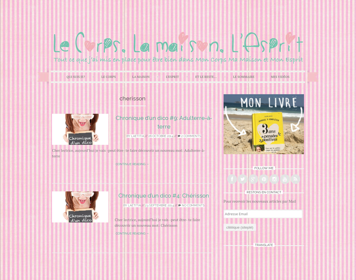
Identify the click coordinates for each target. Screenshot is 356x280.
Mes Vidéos (280, 77)
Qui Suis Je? (75, 77)
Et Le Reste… (206, 77)
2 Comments (189, 136)
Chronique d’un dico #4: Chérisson (163, 195)
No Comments (191, 205)
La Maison (140, 77)
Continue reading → (132, 164)
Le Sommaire (244, 77)
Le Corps (108, 77)
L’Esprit (172, 77)
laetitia (137, 136)
